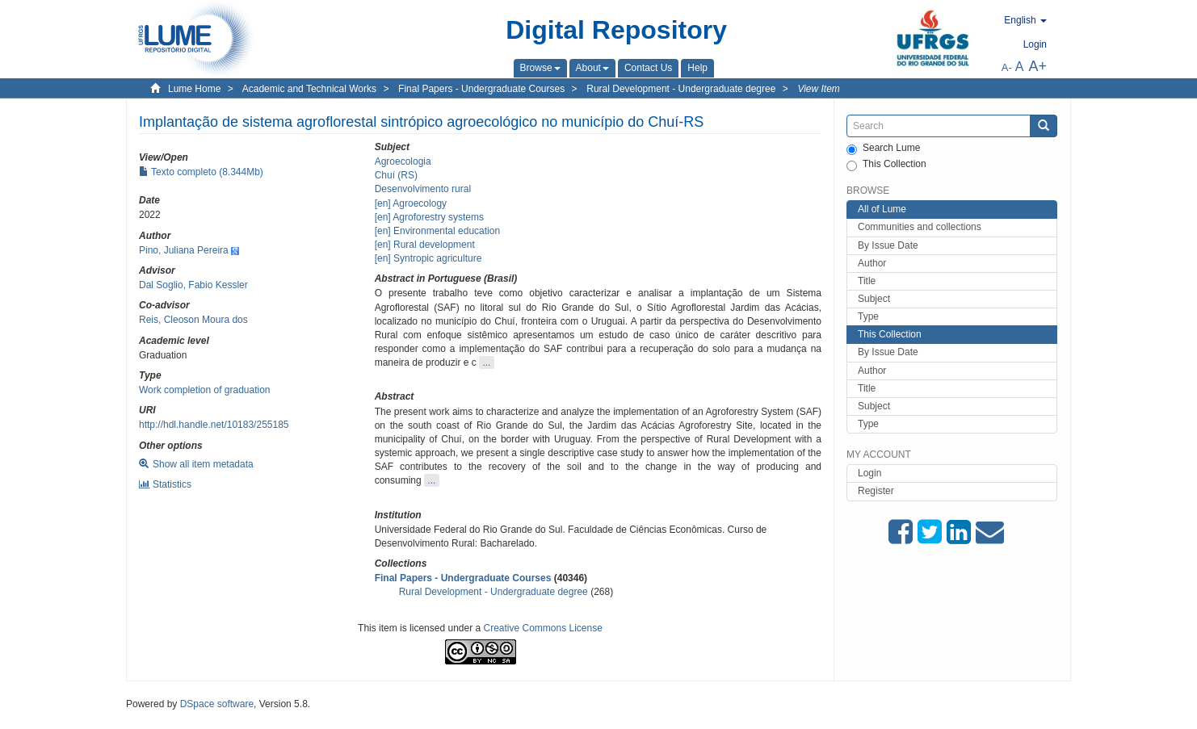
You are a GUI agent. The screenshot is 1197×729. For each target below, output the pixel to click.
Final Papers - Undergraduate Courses (481, 88)
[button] (540, 67)
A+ (1037, 66)
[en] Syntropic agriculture (428, 258)
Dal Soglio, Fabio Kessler (193, 285)
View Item (818, 88)
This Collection (886, 164)
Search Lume (883, 148)
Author (872, 263)
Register (876, 490)
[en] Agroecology (411, 203)
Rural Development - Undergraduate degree (680, 88)
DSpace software (217, 704)
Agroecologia (403, 161)
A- (1007, 67)
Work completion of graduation (205, 390)
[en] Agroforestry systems (429, 217)
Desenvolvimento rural (423, 189)
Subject (874, 298)
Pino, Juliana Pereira (184, 250)
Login (869, 473)
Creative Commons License (543, 628)
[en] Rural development (425, 244)
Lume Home (194, 88)
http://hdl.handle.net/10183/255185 (214, 424)
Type (868, 316)
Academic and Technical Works (309, 88)
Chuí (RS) (396, 175)
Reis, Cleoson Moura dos (193, 319)
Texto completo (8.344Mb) (201, 172)
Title (867, 281)
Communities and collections (919, 227)
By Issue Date (888, 245)
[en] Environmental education (437, 231)
